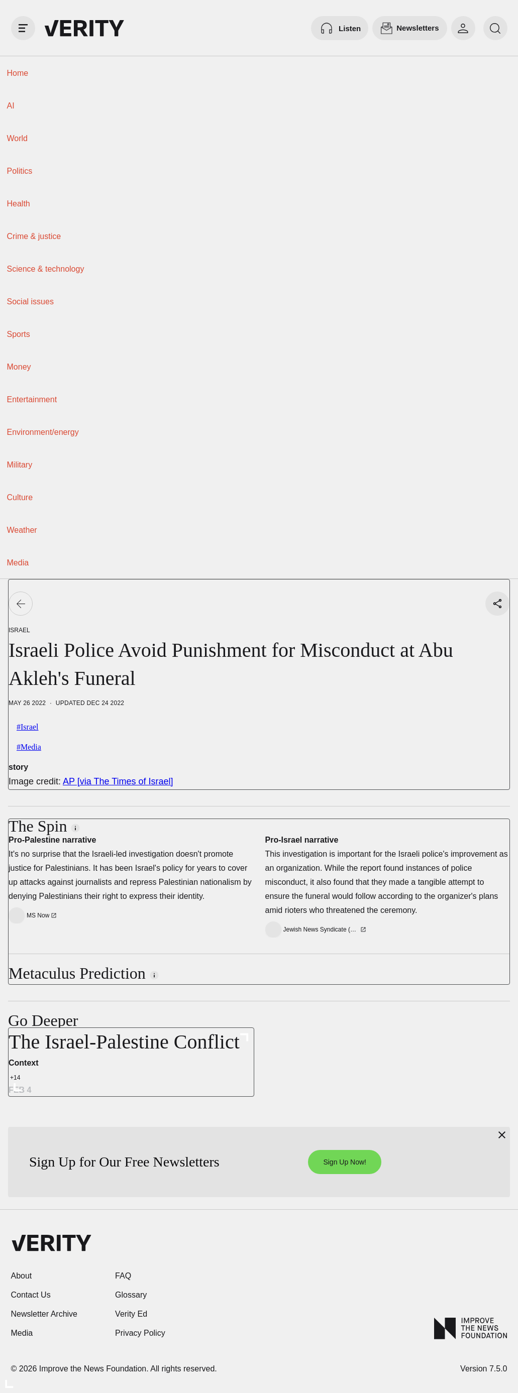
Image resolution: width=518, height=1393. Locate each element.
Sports (18, 334)
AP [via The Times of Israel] (118, 781)
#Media (29, 747)
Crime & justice (34, 236)
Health (18, 203)
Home (18, 73)
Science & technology (45, 269)
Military (20, 464)
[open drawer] (23, 28)
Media (18, 562)
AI (11, 105)
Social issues (30, 301)
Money (19, 367)
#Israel (28, 727)
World (17, 138)
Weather (22, 530)
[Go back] (21, 604)
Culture (20, 497)
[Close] (502, 1135)
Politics (20, 171)
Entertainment (32, 399)
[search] (495, 28)
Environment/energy (43, 432)
